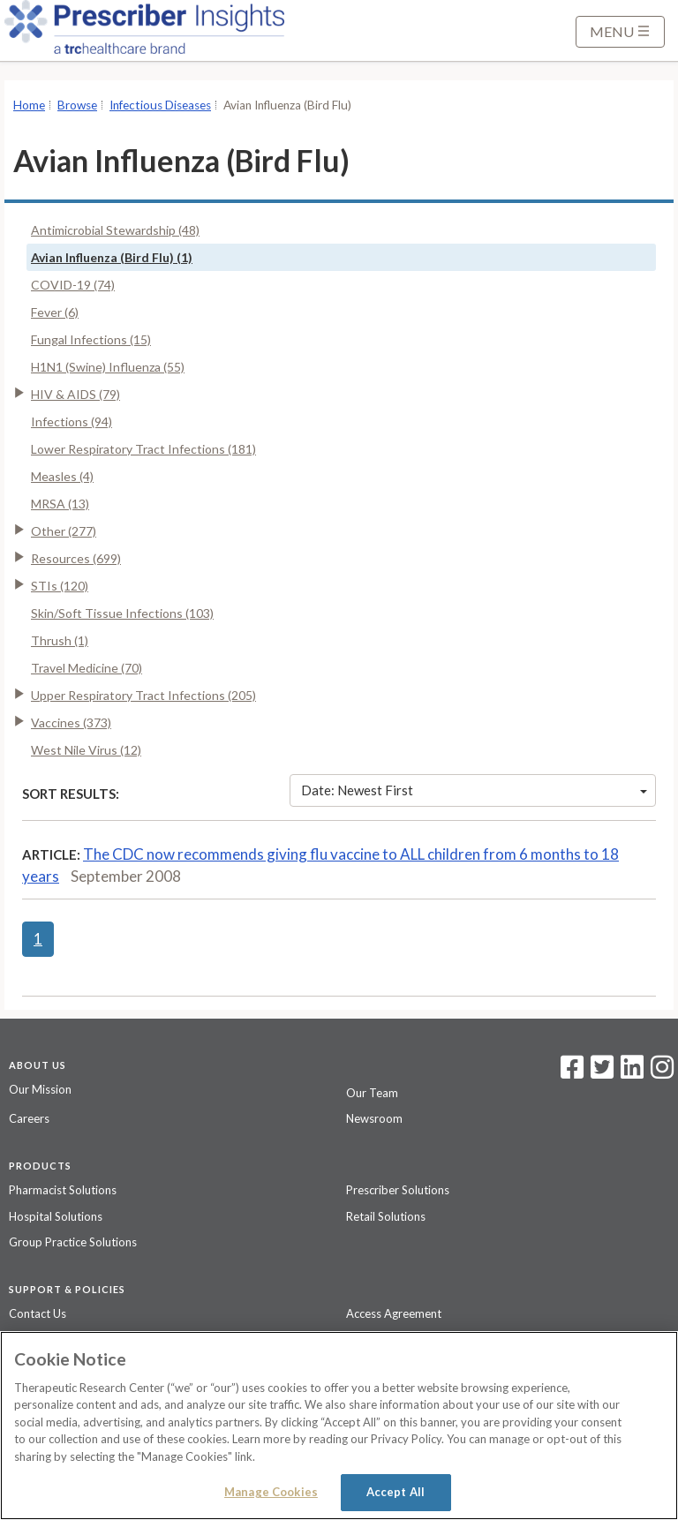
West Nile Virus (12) (86, 749)
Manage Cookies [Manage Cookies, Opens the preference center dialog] (271, 1492)
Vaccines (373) (71, 722)
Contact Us (37, 1313)
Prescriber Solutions (397, 1190)
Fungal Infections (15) (91, 339)
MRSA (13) (60, 503)
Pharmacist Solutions (63, 1190)
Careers (29, 1118)
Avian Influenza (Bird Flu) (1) (111, 257)
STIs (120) (59, 585)
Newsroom (374, 1118)
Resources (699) (76, 558)
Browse (77, 105)
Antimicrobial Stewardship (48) (115, 229)
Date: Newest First (474, 790)
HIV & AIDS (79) (75, 394)
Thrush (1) (59, 640)
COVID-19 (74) (73, 284)
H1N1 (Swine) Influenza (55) (108, 366)
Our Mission (40, 1089)
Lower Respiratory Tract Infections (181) (143, 448)
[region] (339, 1425)
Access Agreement (393, 1313)
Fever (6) (55, 312)
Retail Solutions (386, 1216)
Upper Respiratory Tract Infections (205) (143, 695)
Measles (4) (62, 476)
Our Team (372, 1093)
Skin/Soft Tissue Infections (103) (122, 613)
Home (29, 105)
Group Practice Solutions (73, 1242)
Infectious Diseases (160, 105)
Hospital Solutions (55, 1216)
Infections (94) (71, 421)
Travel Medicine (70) (86, 667)
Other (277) (63, 530)
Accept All (395, 1492)
